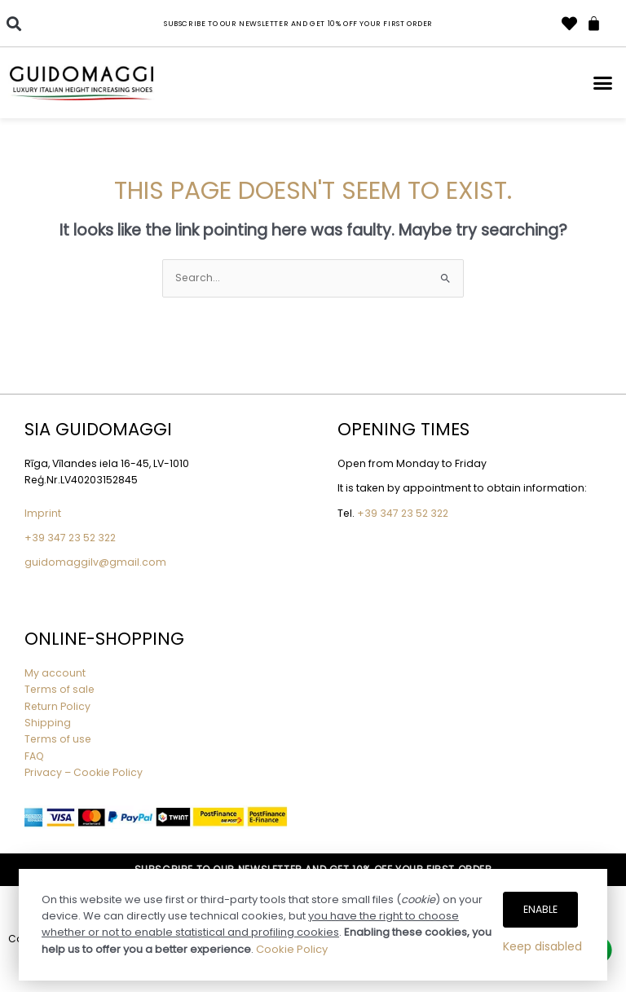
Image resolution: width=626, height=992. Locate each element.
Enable (540, 909)
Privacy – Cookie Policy (84, 772)
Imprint (42, 513)
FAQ (34, 756)
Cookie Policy (292, 949)
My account (55, 673)
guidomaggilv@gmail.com (95, 562)
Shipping (47, 723)
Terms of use (57, 739)
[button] (13, 23)
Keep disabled (542, 946)
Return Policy (57, 706)
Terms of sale (59, 689)
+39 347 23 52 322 (70, 537)
